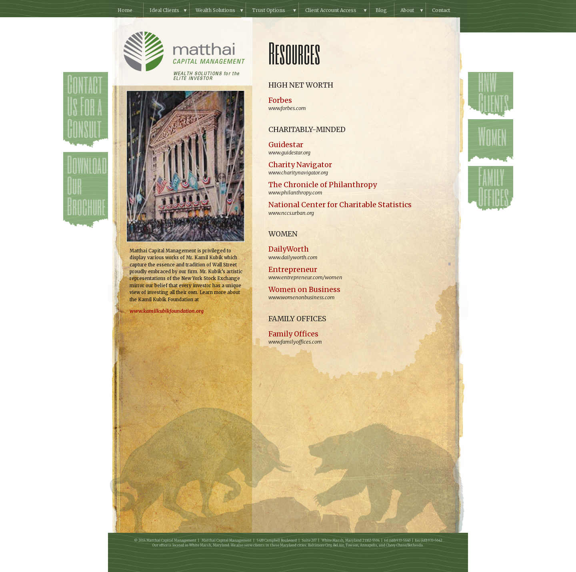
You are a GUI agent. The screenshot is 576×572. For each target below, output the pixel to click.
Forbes (280, 100)
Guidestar (285, 144)
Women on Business (304, 289)
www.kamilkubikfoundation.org (167, 311)
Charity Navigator (300, 164)
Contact (441, 10)
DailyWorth (288, 249)
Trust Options (268, 10)
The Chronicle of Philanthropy (322, 184)
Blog (381, 10)
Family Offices (293, 334)
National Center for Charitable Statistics (340, 204)
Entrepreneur (292, 269)
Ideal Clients (164, 10)
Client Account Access (330, 10)
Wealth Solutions (215, 10)
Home (125, 10)
